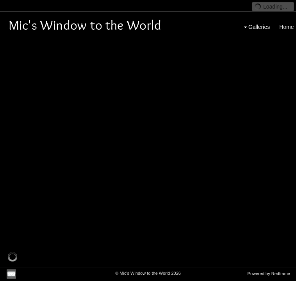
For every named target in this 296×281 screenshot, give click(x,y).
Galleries (256, 21)
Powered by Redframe (269, 273)
